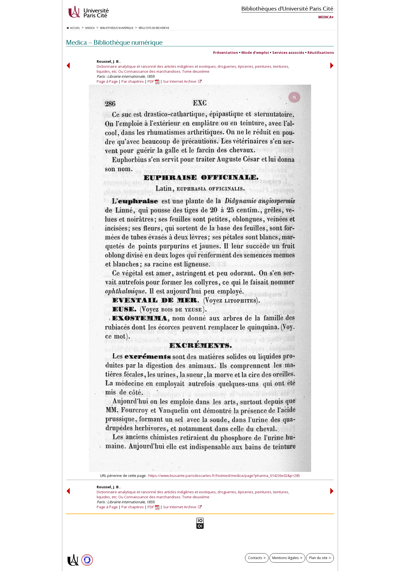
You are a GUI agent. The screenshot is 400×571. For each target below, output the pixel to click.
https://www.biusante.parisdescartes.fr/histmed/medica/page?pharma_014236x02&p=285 (224, 475)
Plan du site (318, 557)
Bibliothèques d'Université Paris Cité (287, 8)
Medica (325, 17)
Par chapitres (132, 81)
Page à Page (107, 81)
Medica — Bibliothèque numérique (114, 42)
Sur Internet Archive (180, 81)
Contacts (255, 557)
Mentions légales (285, 557)
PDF (153, 81)
